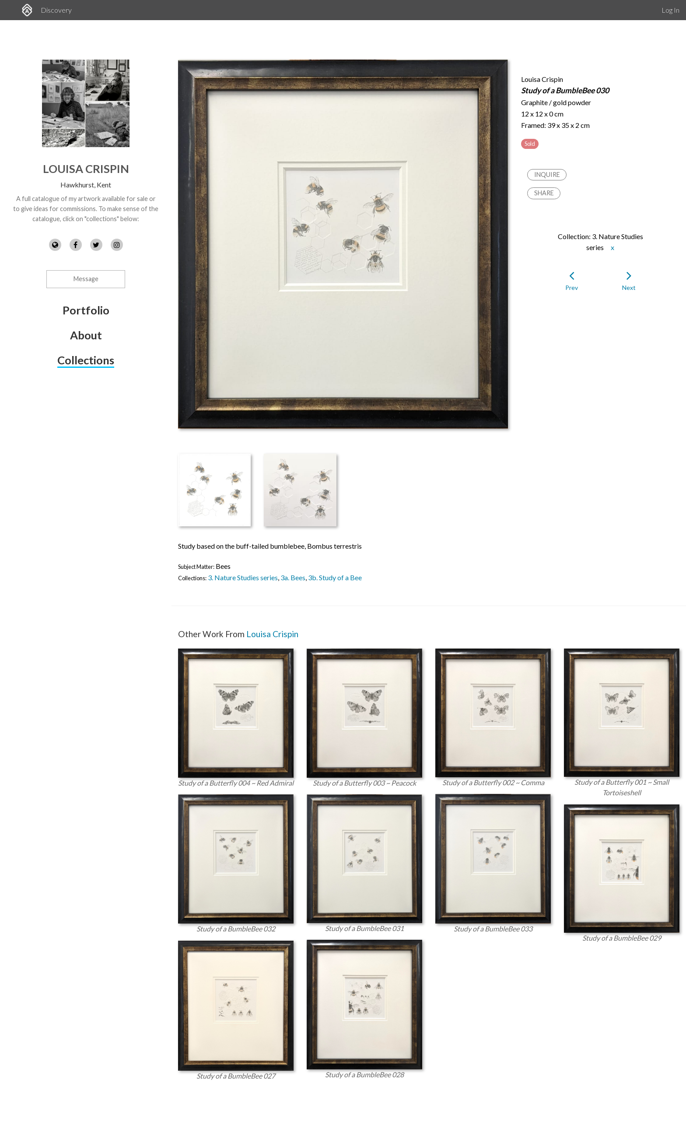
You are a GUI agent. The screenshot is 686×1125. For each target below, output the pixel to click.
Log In (670, 10)
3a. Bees (292, 577)
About (86, 335)
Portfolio (86, 310)
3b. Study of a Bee (335, 577)
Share (544, 193)
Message (86, 278)
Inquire (547, 174)
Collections (85, 360)
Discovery (56, 10)
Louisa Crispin (86, 168)
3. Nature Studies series (243, 577)
